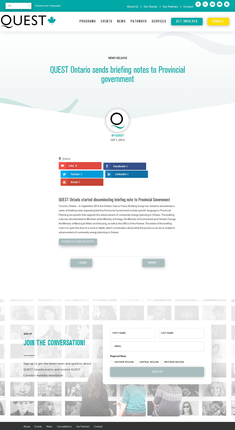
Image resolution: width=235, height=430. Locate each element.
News (121, 21)
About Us (132, 7)
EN (9, 6)
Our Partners (170, 7)
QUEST (119, 135)
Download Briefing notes (78, 230)
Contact (188, 7)
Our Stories (150, 7)
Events (106, 21)
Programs (87, 21)
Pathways (139, 21)
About (27, 415)
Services (159, 21)
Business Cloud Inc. (44, 425)
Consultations (64, 415)
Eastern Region (122, 350)
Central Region (147, 350)
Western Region (172, 350)
